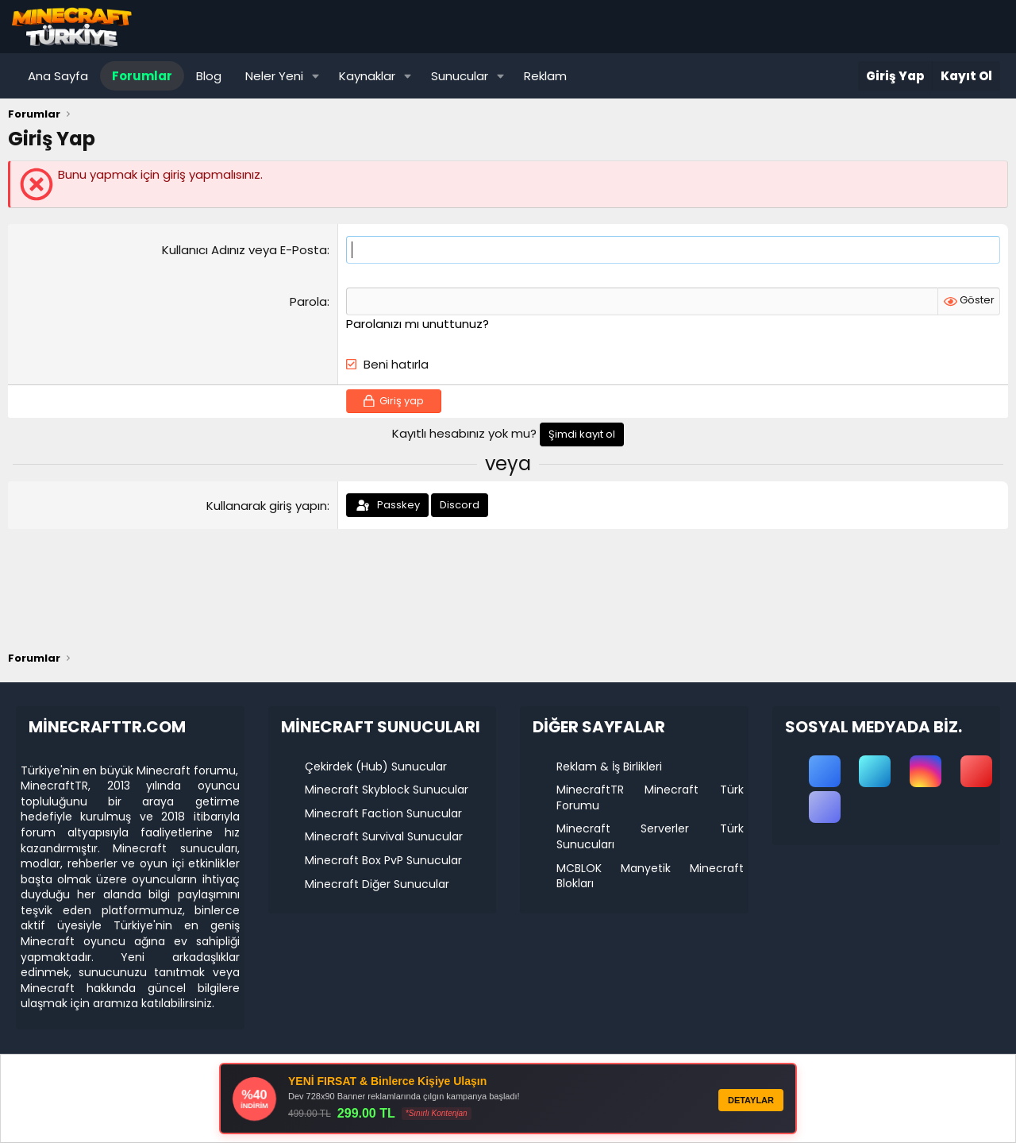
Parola (308, 301)
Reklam (545, 76)
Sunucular (459, 76)
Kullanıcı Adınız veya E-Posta (244, 249)
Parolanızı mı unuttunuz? (417, 323)
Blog (208, 76)
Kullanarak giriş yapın (266, 505)
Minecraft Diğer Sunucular (377, 884)
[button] (316, 76)
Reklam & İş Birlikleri (609, 766)
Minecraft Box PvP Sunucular (383, 860)
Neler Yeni (274, 76)
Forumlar (142, 76)
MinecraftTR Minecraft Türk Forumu (650, 797)
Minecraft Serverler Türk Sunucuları (650, 836)
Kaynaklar (367, 76)
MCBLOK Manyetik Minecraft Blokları (650, 876)
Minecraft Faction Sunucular (383, 813)
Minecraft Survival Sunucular (384, 836)
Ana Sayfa (58, 76)
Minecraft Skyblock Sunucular (386, 789)
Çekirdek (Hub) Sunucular (376, 766)
